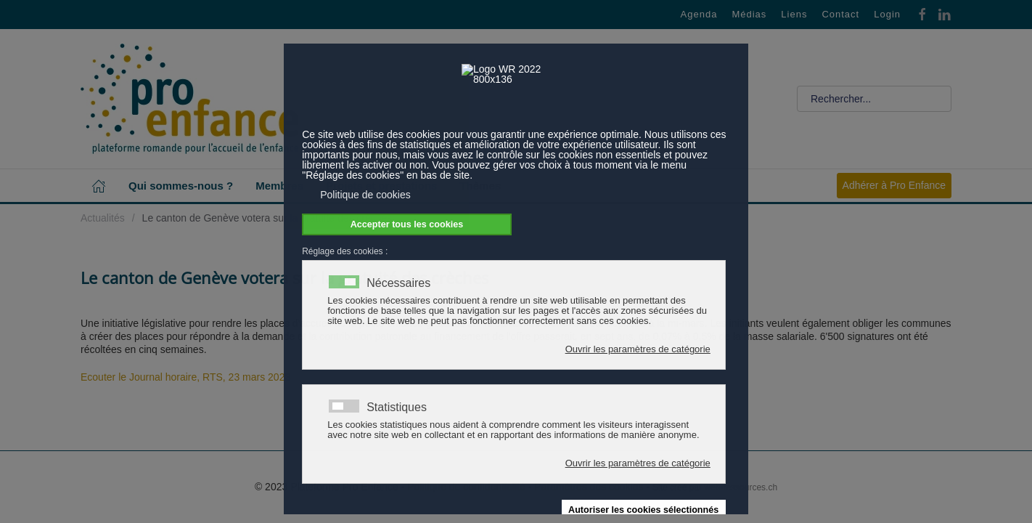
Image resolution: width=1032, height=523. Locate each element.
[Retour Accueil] (189, 99)
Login (887, 14)
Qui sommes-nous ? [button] (180, 185)
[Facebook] (922, 13)
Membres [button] (279, 185)
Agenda (699, 14)
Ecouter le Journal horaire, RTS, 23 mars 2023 (185, 377)
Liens (794, 14)
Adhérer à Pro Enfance (894, 185)
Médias (749, 14)
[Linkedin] (944, 13)
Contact (840, 14)
